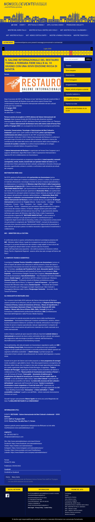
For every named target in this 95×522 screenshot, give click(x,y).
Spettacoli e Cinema (70, 497)
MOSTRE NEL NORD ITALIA (72, 503)
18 (53, 53)
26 (76, 53)
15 (44, 53)
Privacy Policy (39, 507)
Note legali (31, 507)
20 (59, 53)
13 (39, 53)
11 (33, 53)
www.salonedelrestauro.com (24, 428)
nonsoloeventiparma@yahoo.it (36, 495)
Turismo (68, 66)
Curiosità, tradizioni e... (73, 94)
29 (85, 53)
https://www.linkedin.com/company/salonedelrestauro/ (29, 452)
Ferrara (6, 74)
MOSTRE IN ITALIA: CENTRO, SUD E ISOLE (77, 505)
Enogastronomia (71, 85)
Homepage (68, 493)
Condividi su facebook (11, 472)
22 (65, 53)
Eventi (66, 495)
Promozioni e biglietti (75, 25)
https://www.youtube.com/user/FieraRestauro (25, 450)
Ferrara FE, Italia (9, 462)
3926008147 (36, 503)
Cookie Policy (48, 507)
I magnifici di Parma (72, 99)
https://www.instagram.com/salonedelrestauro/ (27, 448)
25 (73, 53)
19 (56, 53)
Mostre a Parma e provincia (60, 35)
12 (36, 53)
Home (14, 25)
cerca (88, 59)
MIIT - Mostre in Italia (71, 508)
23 (68, 53)
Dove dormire (70, 75)
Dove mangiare (71, 70)
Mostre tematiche (70, 514)
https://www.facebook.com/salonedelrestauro (27, 443)
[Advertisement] (70, 7)
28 (82, 53)
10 (30, 53)
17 (50, 53)
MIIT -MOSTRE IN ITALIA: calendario (75, 506)
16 (47, 53)
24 (71, 53)
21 (62, 53)
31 (91, 53)
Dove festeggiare (71, 80)
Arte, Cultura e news (70, 499)
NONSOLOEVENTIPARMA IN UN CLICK (76, 110)
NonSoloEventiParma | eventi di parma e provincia (25, 5)
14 (41, 53)
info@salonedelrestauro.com (13, 437)
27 (79, 53)
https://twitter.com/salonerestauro (21, 446)
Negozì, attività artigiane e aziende (77, 89)
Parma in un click (71, 104)
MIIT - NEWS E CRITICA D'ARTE (73, 510)
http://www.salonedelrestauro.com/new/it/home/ (24, 441)
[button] (23, 25)
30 (88, 53)
